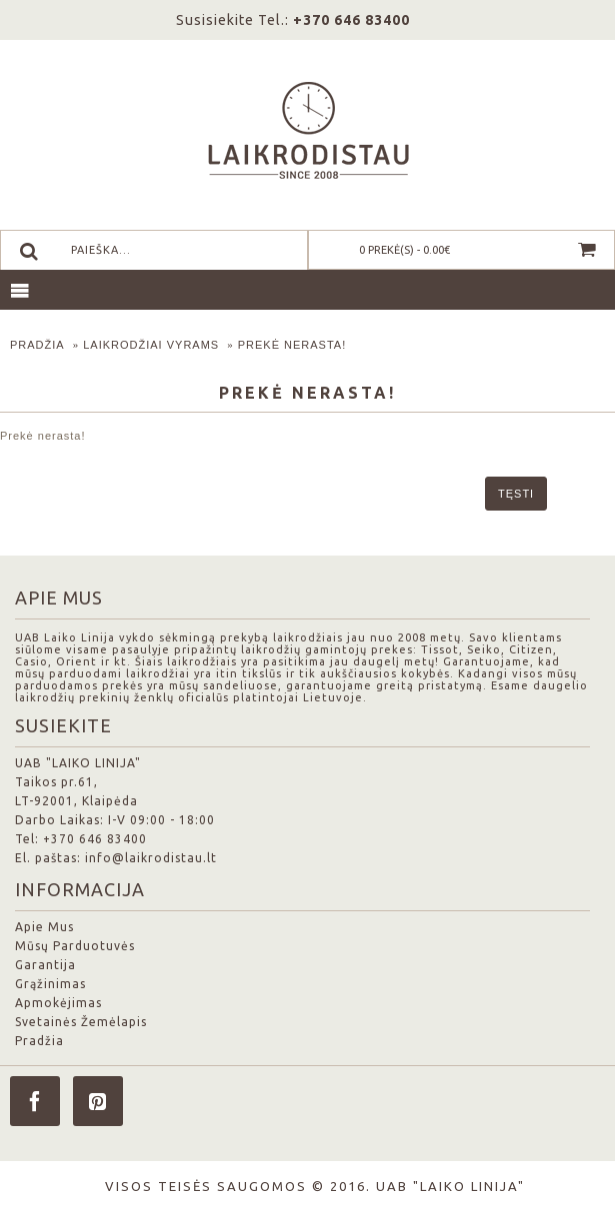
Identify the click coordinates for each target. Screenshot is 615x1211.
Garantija (45, 964)
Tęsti (516, 494)
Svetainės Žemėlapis (81, 1021)
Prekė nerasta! (292, 345)
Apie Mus (44, 926)
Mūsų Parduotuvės (75, 945)
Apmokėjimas (58, 1002)
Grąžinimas (50, 983)
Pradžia (37, 345)
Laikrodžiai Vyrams (151, 345)
